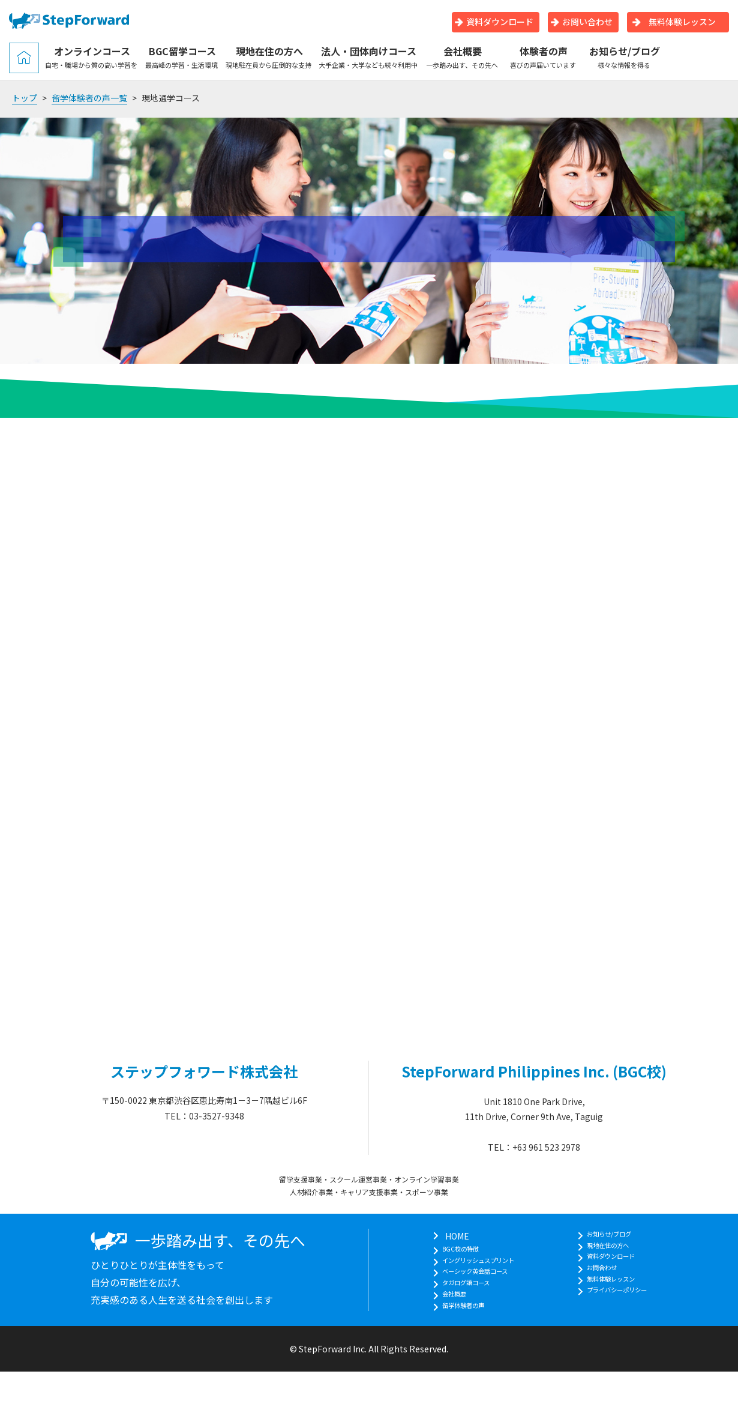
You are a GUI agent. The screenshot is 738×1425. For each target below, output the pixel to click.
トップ (24, 98)
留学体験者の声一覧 (89, 98)
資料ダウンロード (494, 22)
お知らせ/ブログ (624, 57)
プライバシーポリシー (625, 1312)
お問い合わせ (582, 22)
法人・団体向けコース (369, 57)
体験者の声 (543, 57)
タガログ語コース (458, 1297)
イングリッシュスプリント (475, 1266)
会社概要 (462, 57)
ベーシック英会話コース (471, 1282)
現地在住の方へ (269, 57)
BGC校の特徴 (450, 1251)
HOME (437, 1236)
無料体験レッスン (674, 22)
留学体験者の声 (454, 1327)
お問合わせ (604, 1282)
